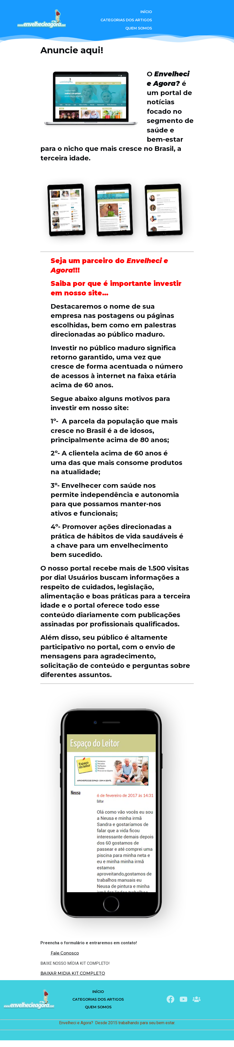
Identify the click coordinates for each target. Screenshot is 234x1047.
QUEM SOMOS (138, 28)
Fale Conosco (65, 953)
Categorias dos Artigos (126, 20)
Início (146, 11)
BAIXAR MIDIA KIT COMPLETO (72, 973)
